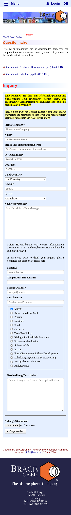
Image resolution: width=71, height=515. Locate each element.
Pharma (18, 317)
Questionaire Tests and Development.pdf (34, 67)
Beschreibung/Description (22, 375)
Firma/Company (15, 124)
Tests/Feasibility (23, 333)
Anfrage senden (15, 431)
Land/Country (13, 174)
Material (12, 267)
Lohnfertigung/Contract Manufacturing (35, 357)
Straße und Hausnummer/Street (23, 144)
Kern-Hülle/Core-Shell (26, 313)
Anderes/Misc (21, 365)
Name (11, 134)
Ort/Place (10, 164)
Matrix (18, 309)
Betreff (9, 194)
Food (17, 325)
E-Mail (11, 184)
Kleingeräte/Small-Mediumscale (31, 337)
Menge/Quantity (16, 287)
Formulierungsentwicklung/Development (36, 353)
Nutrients (19, 321)
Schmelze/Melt (22, 345)
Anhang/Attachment (16, 421)
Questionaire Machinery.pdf (27, 74)
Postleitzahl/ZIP (14, 154)
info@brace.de (33, 452)
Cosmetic (19, 329)
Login (55, 3)
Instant (18, 349)
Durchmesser (14, 297)
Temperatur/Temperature (21, 277)
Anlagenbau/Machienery (27, 361)
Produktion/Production (26, 341)
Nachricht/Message (16, 203)
